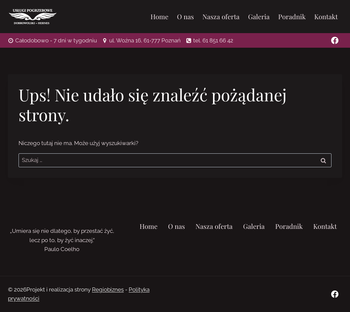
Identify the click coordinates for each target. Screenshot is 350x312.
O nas (185, 16)
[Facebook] (335, 40)
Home (159, 16)
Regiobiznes (108, 289)
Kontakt (326, 16)
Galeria (259, 16)
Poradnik (292, 16)
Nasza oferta (221, 16)
